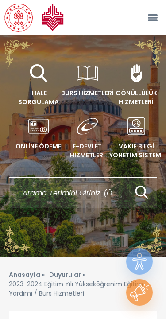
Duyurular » (67, 274)
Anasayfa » (27, 274)
